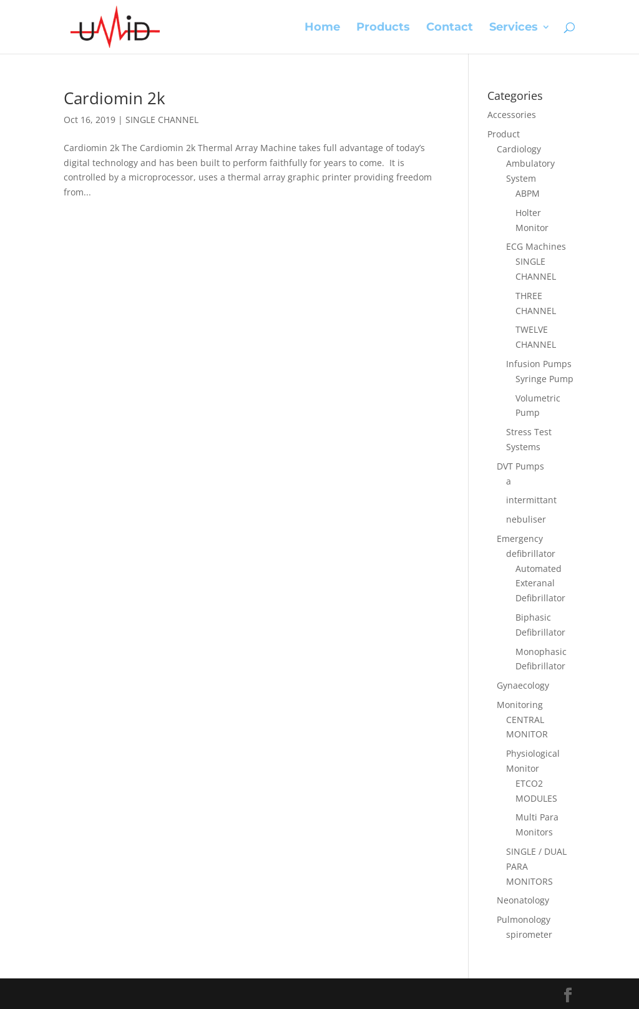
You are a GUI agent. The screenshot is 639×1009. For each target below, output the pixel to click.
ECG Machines (536, 246)
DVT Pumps (520, 466)
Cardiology (519, 149)
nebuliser (526, 519)
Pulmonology (523, 919)
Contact (449, 28)
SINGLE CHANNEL (161, 120)
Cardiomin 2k (114, 98)
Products (383, 28)
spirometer (529, 934)
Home (322, 28)
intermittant (531, 500)
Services (513, 28)
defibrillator (530, 553)
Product (503, 134)
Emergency (520, 538)
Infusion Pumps (539, 364)
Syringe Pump (544, 379)
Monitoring (520, 705)
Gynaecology (523, 685)
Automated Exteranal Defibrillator (540, 583)
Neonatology (523, 900)
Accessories (511, 115)
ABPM (527, 193)
